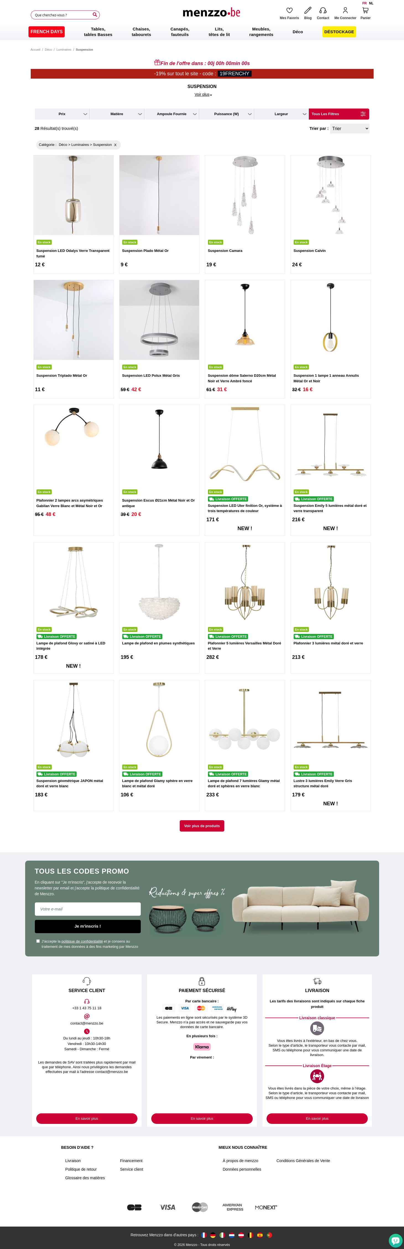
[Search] (95, 14)
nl (371, 3)
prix (62, 114)
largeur (281, 114)
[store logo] (211, 15)
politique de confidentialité (82, 941)
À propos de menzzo (240, 1160)
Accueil (35, 49)
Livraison (73, 1160)
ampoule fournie (171, 114)
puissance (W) (226, 114)
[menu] (202, 32)
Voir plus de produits (202, 826)
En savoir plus (86, 1118)
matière (117, 114)
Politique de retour (81, 1169)
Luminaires (63, 49)
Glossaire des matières (85, 1178)
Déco (48, 49)
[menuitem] (46, 31)
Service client (131, 1169)
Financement (131, 1160)
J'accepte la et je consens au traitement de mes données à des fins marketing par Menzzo (87, 944)
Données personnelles (242, 1169)
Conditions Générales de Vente (303, 1160)
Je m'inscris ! (88, 926)
